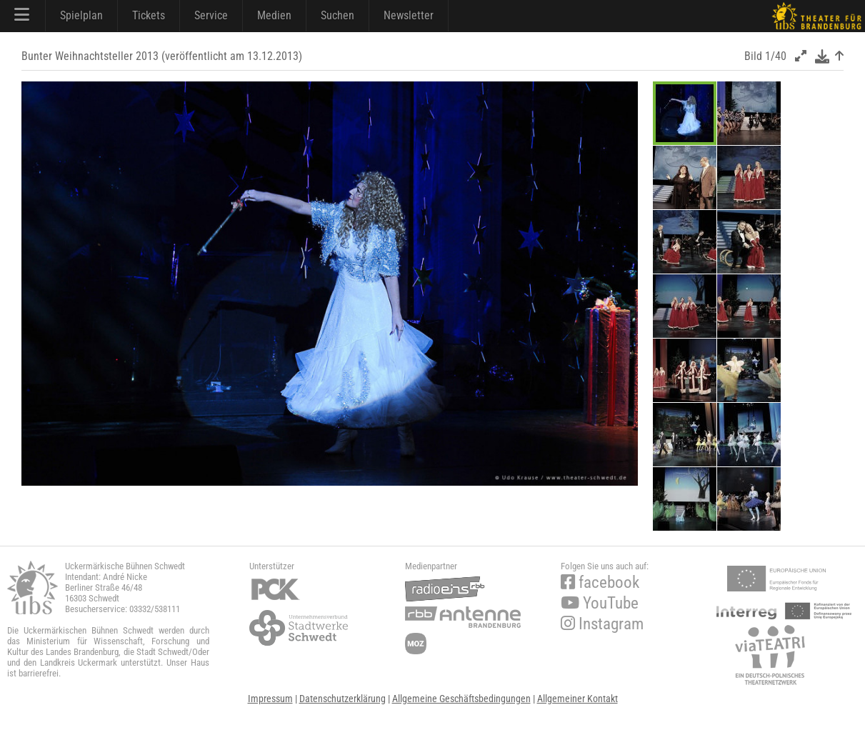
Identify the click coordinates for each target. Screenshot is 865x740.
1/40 (775, 56)
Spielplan (81, 15)
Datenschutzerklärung (342, 698)
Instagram (602, 624)
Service (211, 15)
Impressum (270, 698)
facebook (600, 582)
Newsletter (409, 15)
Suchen (337, 15)
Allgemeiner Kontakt (577, 698)
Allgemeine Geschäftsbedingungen (461, 698)
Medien (274, 15)
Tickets (148, 15)
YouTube (600, 603)
